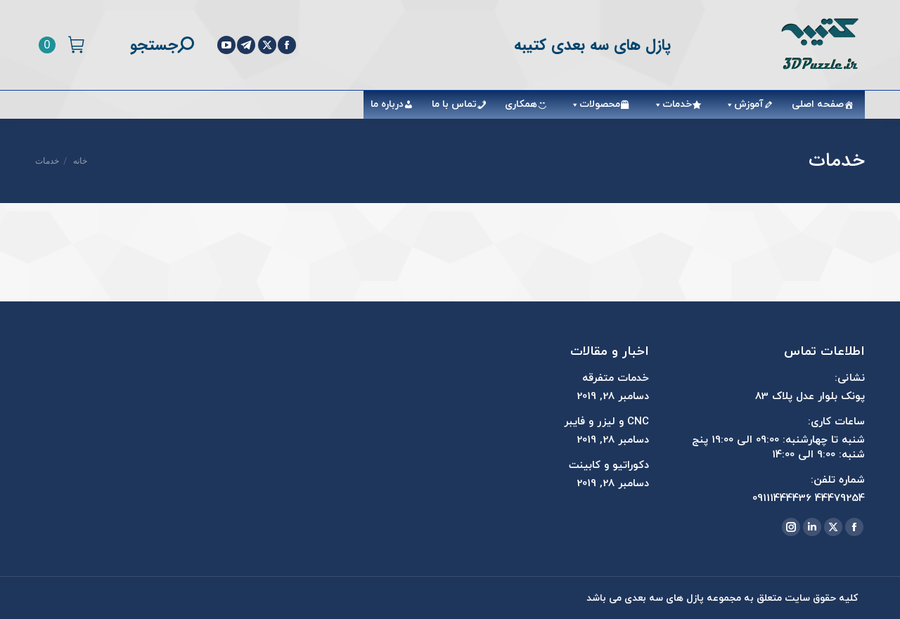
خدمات (670, 104)
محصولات (592, 104)
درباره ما (387, 104)
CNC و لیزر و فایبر (606, 422)
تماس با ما (454, 104)
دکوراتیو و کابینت (609, 465)
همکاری (521, 104)
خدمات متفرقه (615, 378)
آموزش (742, 104)
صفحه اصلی (818, 104)
